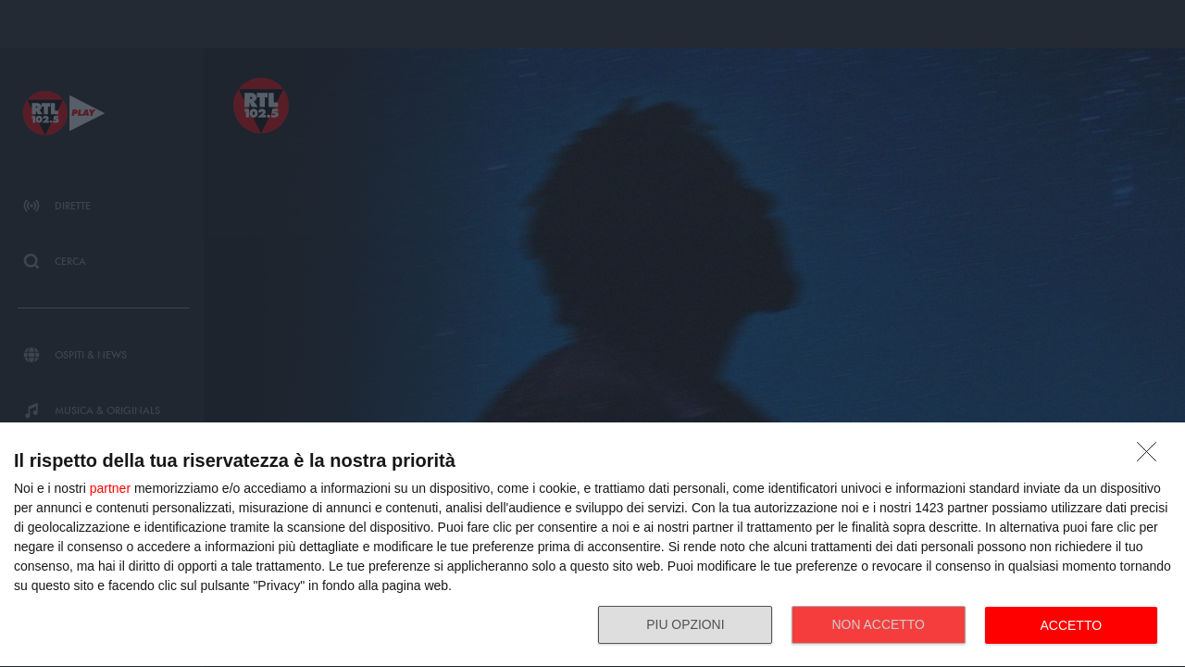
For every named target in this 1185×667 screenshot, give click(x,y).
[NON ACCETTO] (1151, 457)
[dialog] (592, 545)
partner (110, 488)
